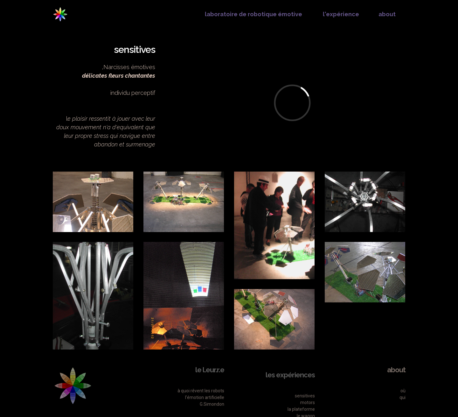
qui (402, 406)
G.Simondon (211, 412)
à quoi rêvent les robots (200, 399)
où (403, 399)
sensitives (305, 408)
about (387, 14)
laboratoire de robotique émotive (253, 14)
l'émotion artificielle (204, 406)
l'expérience (340, 14)
